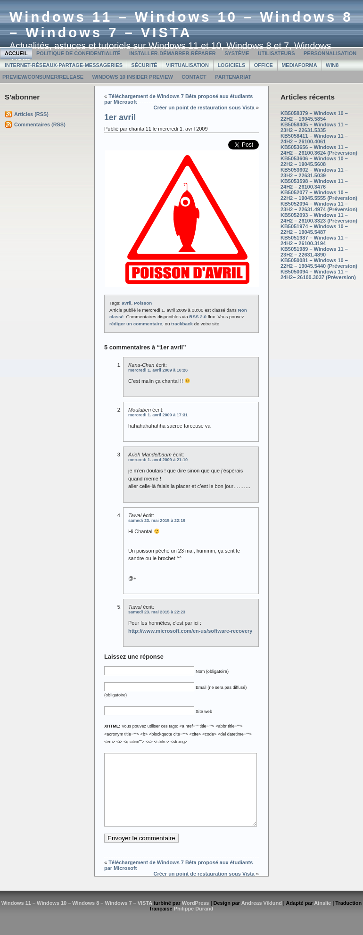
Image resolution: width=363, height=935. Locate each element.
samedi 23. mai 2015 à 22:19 (156, 520)
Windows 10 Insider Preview (132, 77)
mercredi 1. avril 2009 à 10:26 (158, 370)
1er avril (120, 117)
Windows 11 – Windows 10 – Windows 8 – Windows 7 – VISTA (181, 24)
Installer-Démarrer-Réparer (172, 53)
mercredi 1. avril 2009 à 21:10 (158, 459)
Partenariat (233, 77)
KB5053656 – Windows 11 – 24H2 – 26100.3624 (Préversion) (318, 150)
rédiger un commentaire (135, 323)
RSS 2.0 (197, 316)
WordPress (195, 917)
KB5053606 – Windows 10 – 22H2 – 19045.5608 (314, 161)
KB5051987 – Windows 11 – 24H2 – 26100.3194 (314, 240)
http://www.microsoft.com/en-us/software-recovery (190, 631)
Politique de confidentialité (78, 53)
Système (236, 53)
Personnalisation (330, 53)
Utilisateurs (276, 53)
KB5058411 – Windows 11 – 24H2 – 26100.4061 (314, 138)
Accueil (16, 53)
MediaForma (299, 65)
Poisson (143, 303)
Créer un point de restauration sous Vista (204, 107)
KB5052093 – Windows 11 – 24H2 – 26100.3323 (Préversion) (318, 217)
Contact (194, 77)
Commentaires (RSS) (40, 124)
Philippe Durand (194, 923)
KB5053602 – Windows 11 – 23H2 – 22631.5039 (314, 172)
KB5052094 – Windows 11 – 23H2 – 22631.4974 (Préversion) (318, 206)
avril (126, 303)
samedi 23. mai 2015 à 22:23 (156, 612)
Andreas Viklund (261, 917)
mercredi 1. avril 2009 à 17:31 (158, 415)
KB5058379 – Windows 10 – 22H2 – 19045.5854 (314, 116)
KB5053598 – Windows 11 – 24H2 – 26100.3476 (314, 184)
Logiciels (231, 65)
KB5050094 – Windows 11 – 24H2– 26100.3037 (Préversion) (318, 274)
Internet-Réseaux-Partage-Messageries (64, 65)
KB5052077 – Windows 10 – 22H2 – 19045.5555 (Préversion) (318, 195)
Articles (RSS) (31, 114)
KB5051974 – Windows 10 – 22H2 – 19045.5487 (314, 229)
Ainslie (322, 917)
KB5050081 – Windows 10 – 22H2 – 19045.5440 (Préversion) (318, 263)
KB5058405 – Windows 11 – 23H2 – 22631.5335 (314, 127)
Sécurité (144, 65)
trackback (182, 323)
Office (263, 65)
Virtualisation (187, 65)
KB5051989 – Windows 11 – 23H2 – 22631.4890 (314, 251)
